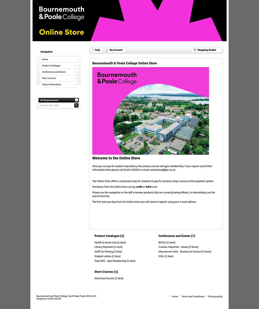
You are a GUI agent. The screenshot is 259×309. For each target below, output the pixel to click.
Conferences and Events (54, 71)
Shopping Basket (206, 50)
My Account (116, 50)
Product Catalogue (51, 65)
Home (45, 59)
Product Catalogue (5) (109, 236)
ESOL (161, 256)
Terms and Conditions (193, 296)
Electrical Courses (104, 278)
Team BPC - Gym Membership (110, 261)
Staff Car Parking (103, 251)
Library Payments (104, 247)
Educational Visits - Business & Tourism (179, 251)
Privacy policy (215, 296)
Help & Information (51, 84)
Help (97, 50)
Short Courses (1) (106, 272)
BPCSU (162, 242)
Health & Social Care (105, 242)
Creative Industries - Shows (173, 247)
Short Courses (49, 78)
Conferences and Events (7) (176, 236)
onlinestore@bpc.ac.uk (162, 170)
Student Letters (102, 256)
